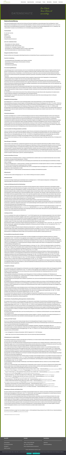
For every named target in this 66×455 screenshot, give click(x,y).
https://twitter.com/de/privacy (49, 377)
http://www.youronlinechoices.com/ (47, 207)
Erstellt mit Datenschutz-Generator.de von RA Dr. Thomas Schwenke (16, 418)
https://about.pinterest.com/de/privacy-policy (50, 380)
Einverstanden (29, 453)
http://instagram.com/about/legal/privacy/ (52, 376)
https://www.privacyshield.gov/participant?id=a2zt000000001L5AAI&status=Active (45, 374)
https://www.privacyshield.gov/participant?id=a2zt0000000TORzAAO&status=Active (38, 379)
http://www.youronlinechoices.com (48, 370)
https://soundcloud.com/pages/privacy (11, 390)
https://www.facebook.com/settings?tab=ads (31, 370)
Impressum (46, 446)
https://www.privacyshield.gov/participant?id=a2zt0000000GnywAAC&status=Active (19, 371)
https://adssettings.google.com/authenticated (15, 374)
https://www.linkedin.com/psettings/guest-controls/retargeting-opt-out (18, 383)
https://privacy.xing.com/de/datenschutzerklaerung (52, 386)
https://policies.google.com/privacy (54, 373)
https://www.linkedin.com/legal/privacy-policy (50, 382)
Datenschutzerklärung (48, 448)
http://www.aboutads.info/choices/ (27, 207)
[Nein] (64, 452)
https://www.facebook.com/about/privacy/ (12, 370)
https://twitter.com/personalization (10, 379)
